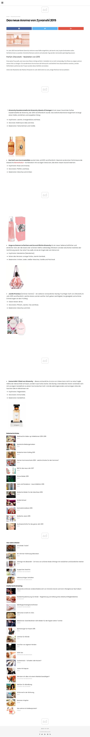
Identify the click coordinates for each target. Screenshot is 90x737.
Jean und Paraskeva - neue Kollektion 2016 (30, 484)
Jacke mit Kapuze (22, 668)
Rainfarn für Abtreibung (24, 684)
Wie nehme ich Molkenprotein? (27, 708)
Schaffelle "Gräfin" (23, 546)
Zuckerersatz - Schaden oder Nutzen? (29, 661)
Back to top (45, 728)
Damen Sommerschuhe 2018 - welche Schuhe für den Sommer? (38, 460)
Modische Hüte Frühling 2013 (26, 452)
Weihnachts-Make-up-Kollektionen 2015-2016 (31, 436)
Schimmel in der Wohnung (25, 692)
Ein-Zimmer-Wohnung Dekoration (28, 554)
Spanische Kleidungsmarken (26, 444)
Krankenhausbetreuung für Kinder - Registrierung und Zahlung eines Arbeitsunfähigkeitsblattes (47, 597)
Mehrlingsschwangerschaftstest (27, 605)
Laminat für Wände (23, 637)
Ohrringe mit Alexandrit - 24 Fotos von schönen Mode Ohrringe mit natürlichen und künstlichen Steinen (50, 562)
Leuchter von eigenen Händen (26, 645)
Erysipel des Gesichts (23, 569)
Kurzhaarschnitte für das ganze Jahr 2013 (30, 524)
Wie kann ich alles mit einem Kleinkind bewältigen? (33, 676)
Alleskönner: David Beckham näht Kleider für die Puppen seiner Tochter (39, 621)
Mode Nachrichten (15, 16)
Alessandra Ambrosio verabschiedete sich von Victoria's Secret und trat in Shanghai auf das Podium (49, 589)
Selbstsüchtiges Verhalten (25, 577)
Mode (7, 16)
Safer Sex (20, 653)
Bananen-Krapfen (22, 700)
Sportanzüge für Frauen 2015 (26, 629)
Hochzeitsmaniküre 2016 (24, 508)
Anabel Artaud (21, 500)
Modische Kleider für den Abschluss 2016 (30, 492)
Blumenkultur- (19, 163)
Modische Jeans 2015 (23, 516)
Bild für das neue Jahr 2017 (25, 468)
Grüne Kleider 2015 (23, 476)
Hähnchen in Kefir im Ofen (25, 613)
